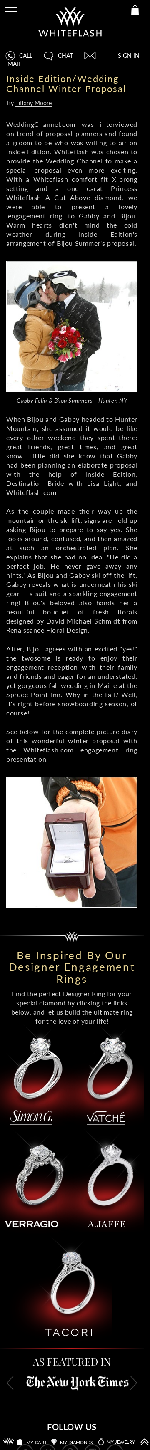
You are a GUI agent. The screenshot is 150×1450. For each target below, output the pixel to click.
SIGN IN (129, 55)
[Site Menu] (12, 10)
